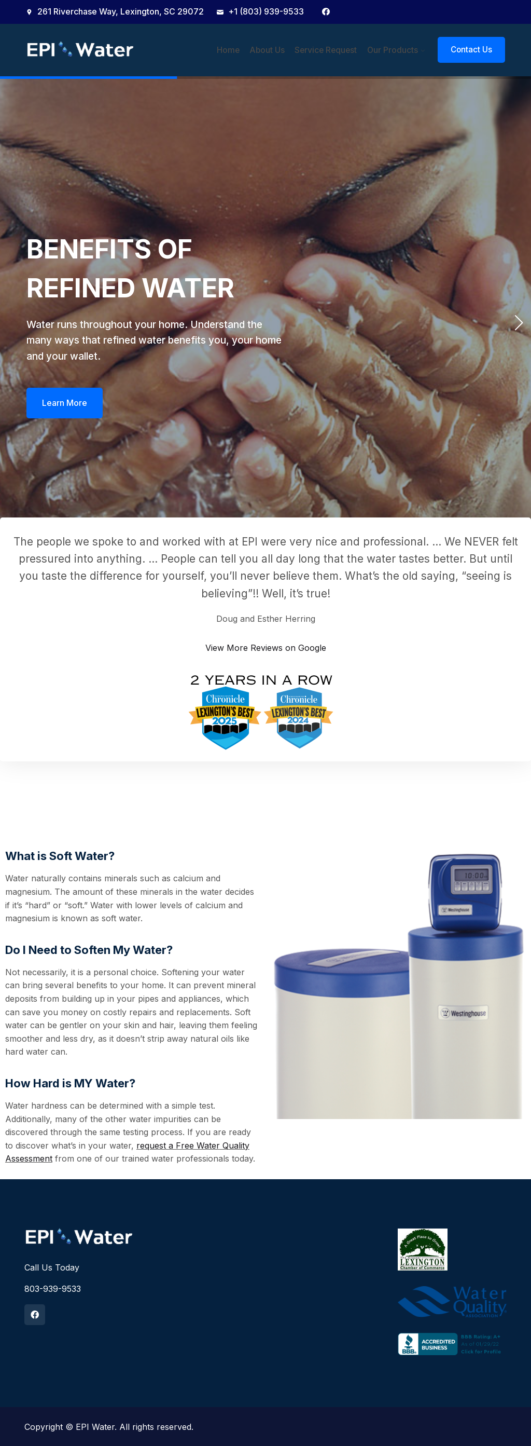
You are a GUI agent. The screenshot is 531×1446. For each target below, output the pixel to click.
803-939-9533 (52, 1288)
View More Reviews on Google (265, 647)
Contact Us (471, 49)
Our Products (392, 49)
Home (234, 49)
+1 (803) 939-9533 (260, 11)
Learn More (64, 405)
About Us (271, 49)
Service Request (328, 49)
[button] (519, 322)
